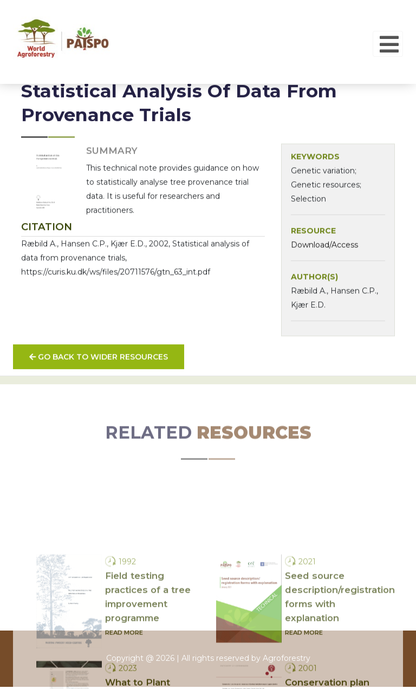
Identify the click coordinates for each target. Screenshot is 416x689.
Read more (124, 682)
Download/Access (324, 252)
